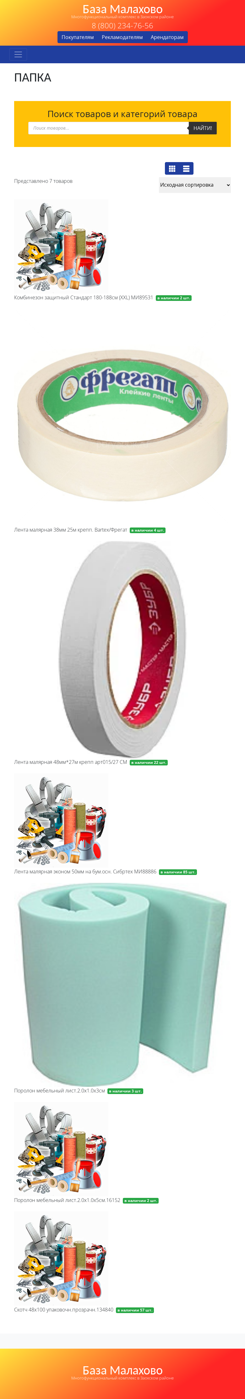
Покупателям (78, 37)
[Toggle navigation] (18, 54)
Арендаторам (167, 37)
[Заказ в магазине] (195, 185)
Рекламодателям (122, 37)
